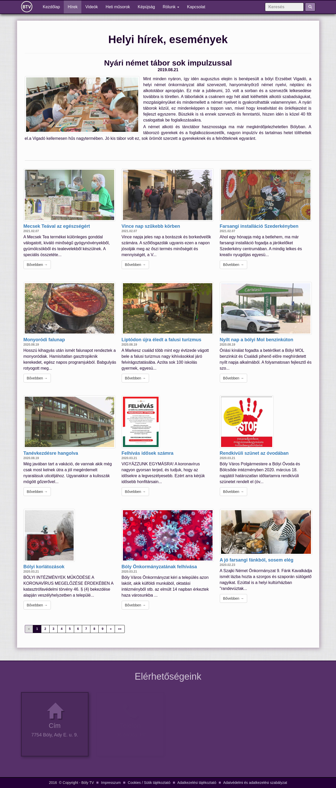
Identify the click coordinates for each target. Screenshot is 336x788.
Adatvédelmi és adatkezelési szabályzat (255, 783)
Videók (91, 7)
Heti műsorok (118, 7)
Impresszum (111, 783)
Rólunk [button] (171, 7)
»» (119, 629)
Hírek (72, 7)
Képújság (146, 7)
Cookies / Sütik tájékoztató (149, 783)
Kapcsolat (196, 7)
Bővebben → (37, 265)
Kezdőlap (53, 6)
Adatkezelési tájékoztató (196, 783)
